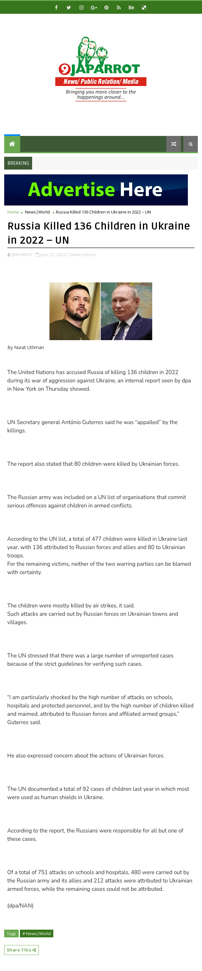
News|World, (84, 254)
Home (13, 212)
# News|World (36, 933)
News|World (37, 212)
